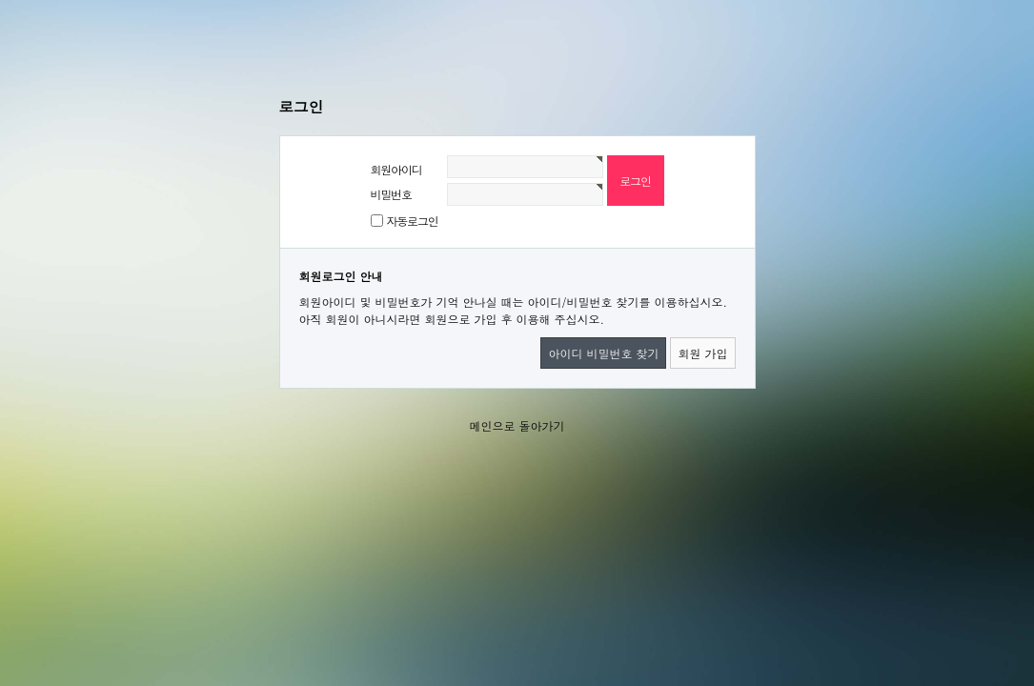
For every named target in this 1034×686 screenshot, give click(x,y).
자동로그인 (412, 220)
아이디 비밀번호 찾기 (603, 353)
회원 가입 (702, 353)
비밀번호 (391, 194)
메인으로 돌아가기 (516, 425)
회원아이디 (396, 169)
